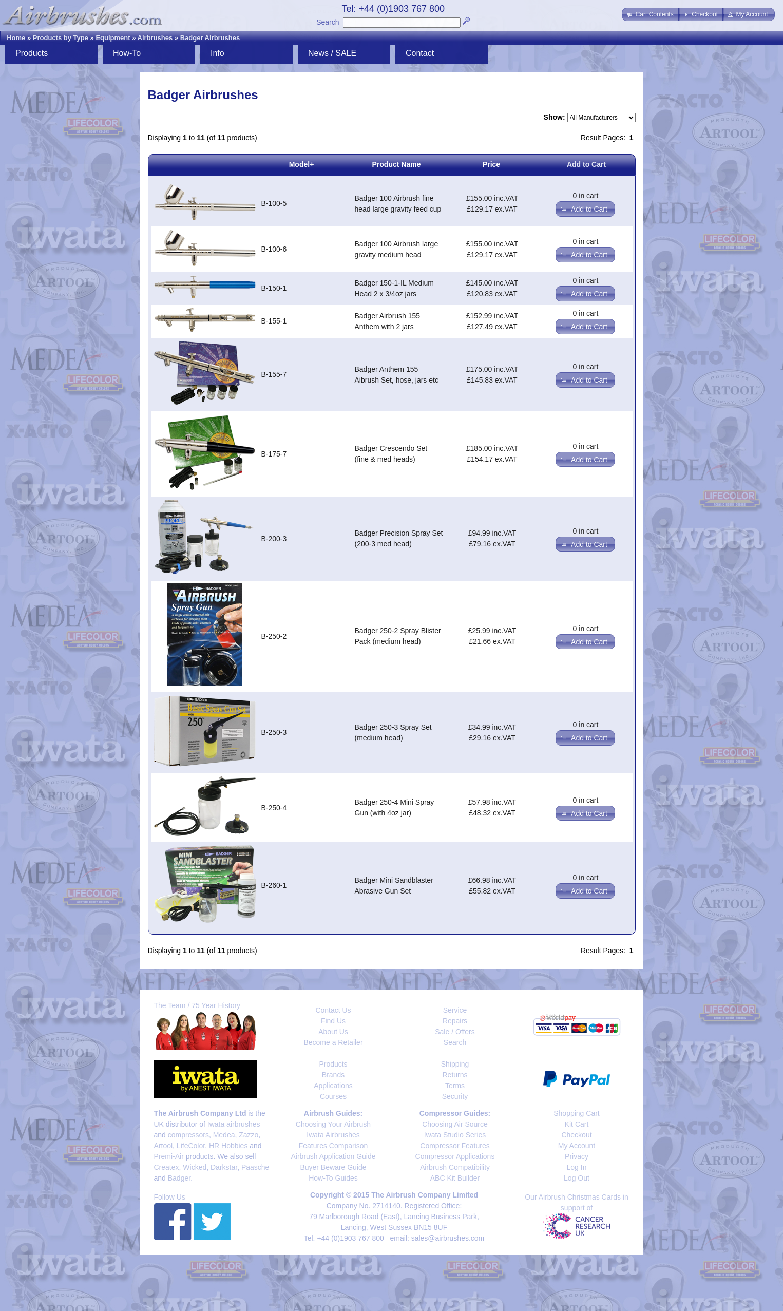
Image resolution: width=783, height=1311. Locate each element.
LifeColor (191, 1146)
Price (491, 164)
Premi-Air (169, 1156)
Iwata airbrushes (233, 1124)
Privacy (576, 1156)
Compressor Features (454, 1146)
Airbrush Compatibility (455, 1167)
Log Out (576, 1178)
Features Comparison (333, 1146)
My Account (576, 1146)
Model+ (301, 164)
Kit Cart (577, 1124)
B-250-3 (274, 732)
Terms (455, 1085)
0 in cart (586, 196)
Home (16, 38)
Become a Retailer (332, 1042)
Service (455, 1010)
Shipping (455, 1064)
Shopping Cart (576, 1113)
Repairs (455, 1021)
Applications (333, 1085)
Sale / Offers (455, 1032)
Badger (179, 1178)
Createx (166, 1167)
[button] (651, 14)
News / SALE (332, 53)
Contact (420, 53)
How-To (127, 53)
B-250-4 (274, 808)
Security (455, 1096)
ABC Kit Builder (455, 1178)
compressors (188, 1135)
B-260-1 (274, 885)
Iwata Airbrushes (333, 1135)
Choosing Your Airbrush (333, 1124)
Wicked (194, 1167)
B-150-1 (274, 288)
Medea (224, 1135)
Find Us (333, 1021)
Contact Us (333, 1010)
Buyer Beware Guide (333, 1167)
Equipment (113, 38)
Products (31, 53)
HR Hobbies (228, 1146)
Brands (333, 1075)
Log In (577, 1167)
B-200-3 (274, 539)
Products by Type (60, 38)
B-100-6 (274, 249)
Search (327, 22)
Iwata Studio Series (455, 1135)
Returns (454, 1075)
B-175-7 (274, 454)
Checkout (576, 1135)
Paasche (255, 1167)
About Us (333, 1032)
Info (217, 53)
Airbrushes (155, 38)
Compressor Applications (455, 1156)
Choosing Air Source (455, 1124)
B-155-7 (274, 374)
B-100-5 (274, 203)
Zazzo (248, 1135)
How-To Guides (333, 1178)
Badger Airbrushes (210, 38)
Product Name (396, 164)
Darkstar (224, 1167)
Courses (333, 1096)
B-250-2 (274, 636)
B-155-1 (274, 321)
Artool (163, 1146)
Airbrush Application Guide (333, 1156)
